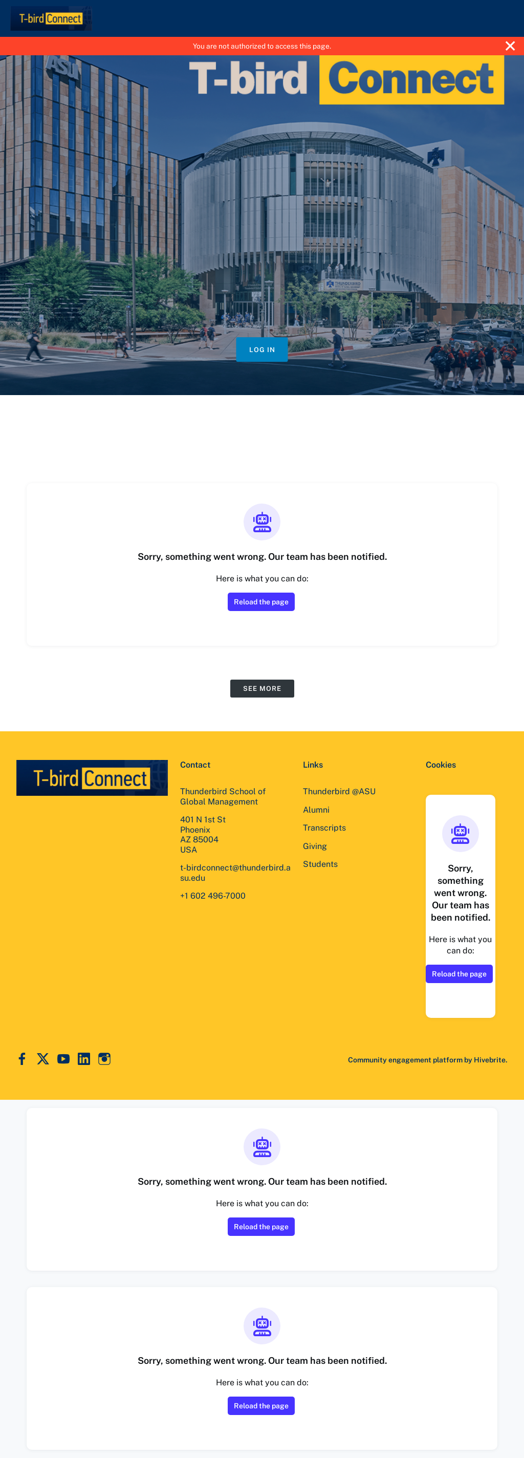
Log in (262, 350)
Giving (315, 846)
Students (320, 864)
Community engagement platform (405, 1060)
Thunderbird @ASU (339, 791)
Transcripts (324, 828)
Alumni (316, 810)
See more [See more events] (262, 688)
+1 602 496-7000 (213, 896)
